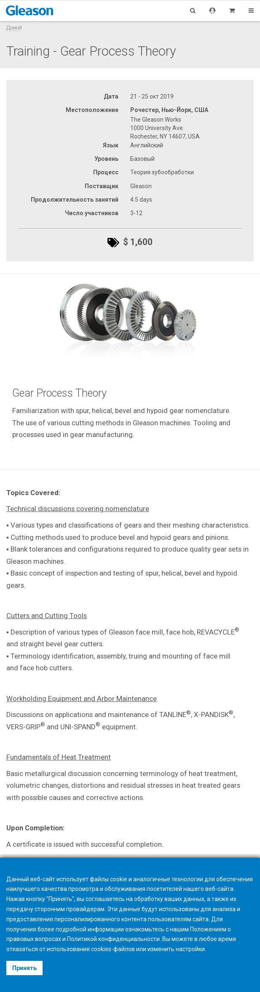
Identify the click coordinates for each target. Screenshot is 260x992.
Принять (24, 968)
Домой (14, 27)
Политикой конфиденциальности (113, 939)
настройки (190, 949)
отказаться (22, 949)
